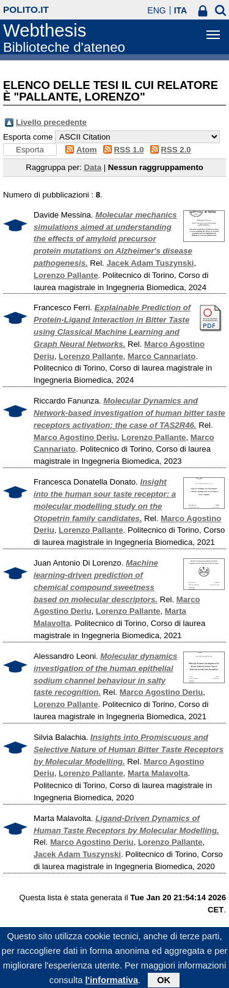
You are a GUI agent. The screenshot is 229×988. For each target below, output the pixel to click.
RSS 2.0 (176, 149)
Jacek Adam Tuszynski (150, 263)
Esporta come (28, 136)
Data (92, 167)
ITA (180, 10)
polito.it (26, 9)
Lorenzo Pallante (66, 275)
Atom (86, 149)
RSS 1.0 (129, 149)
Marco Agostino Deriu (75, 437)
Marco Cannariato (161, 356)
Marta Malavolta (158, 773)
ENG (156, 10)
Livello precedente (51, 122)
